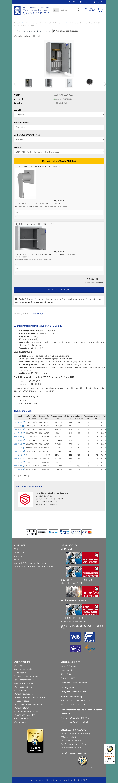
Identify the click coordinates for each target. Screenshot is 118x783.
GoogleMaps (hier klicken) (73, 691)
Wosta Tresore (21, 722)
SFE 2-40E (19, 444)
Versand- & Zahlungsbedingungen (38, 302)
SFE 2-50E (19, 451)
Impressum (85, 2)
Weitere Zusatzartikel (59, 161)
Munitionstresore (21, 701)
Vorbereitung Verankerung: (27, 135)
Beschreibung (21, 313)
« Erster (18, 31)
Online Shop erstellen (56, 780)
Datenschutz (99, 2)
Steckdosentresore (22, 718)
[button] (104, 84)
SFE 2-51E (19, 455)
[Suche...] (56, 10)
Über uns (18, 665)
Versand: (18, 147)
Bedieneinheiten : (22, 122)
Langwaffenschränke (24, 679)
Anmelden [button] (72, 2)
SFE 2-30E (19, 437)
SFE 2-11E (19, 426)
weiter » (37, 31)
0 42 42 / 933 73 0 (69, 678)
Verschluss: (19, 110)
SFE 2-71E (19, 469)
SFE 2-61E (19, 462)
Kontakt (17, 559)
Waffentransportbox (23, 687)
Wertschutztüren (21, 708)
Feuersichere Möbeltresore (26, 676)
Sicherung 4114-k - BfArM (74, 621)
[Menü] (113, 745)
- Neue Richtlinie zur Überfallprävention (76, 581)
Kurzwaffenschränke (23, 683)
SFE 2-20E (19, 429)
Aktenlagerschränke (23, 669)
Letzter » (47, 31)
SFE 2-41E (20, 448)
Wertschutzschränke (23, 694)
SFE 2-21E (19, 433)
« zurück (28, 31)
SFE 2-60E (19, 458)
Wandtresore (20, 690)
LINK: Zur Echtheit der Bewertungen (82, 767)
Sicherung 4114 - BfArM (72, 618)
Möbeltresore (20, 672)
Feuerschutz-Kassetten (24, 715)
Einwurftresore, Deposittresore (28, 704)
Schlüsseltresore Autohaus (26, 711)
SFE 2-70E (19, 466)
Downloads (37, 313)
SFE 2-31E (20, 440)
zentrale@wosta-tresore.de (74, 682)
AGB (16, 549)
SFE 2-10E (20, 422)
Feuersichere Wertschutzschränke (29, 697)
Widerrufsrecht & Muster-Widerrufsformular (34, 566)
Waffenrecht (67, 549)
